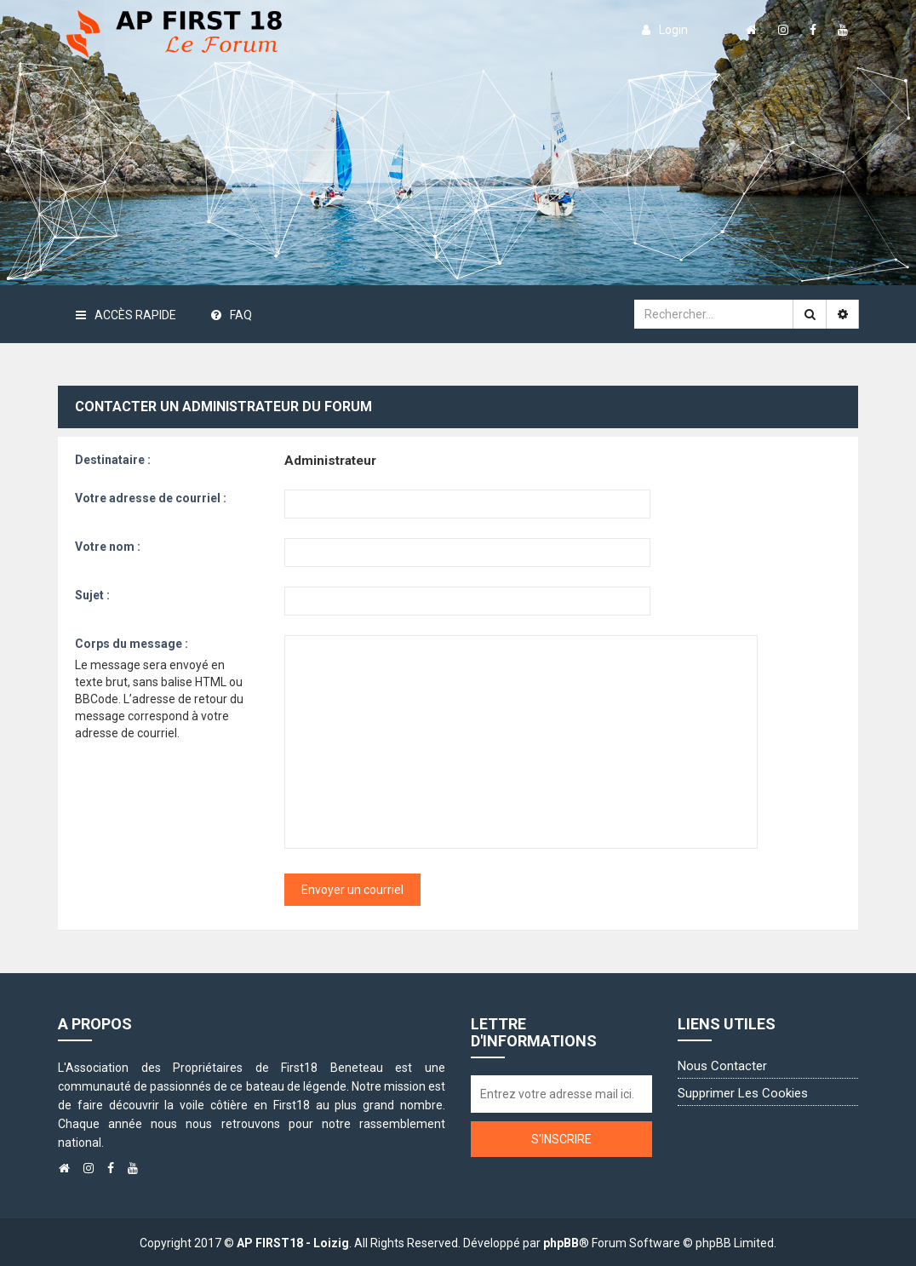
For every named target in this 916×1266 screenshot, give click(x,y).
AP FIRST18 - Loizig (293, 1243)
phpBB (561, 1243)
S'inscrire (561, 1139)
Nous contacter (722, 1066)
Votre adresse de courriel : (150, 498)
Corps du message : (131, 643)
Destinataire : (113, 460)
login (665, 30)
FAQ (231, 315)
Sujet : (92, 595)
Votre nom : (107, 546)
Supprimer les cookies (743, 1093)
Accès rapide (126, 315)
